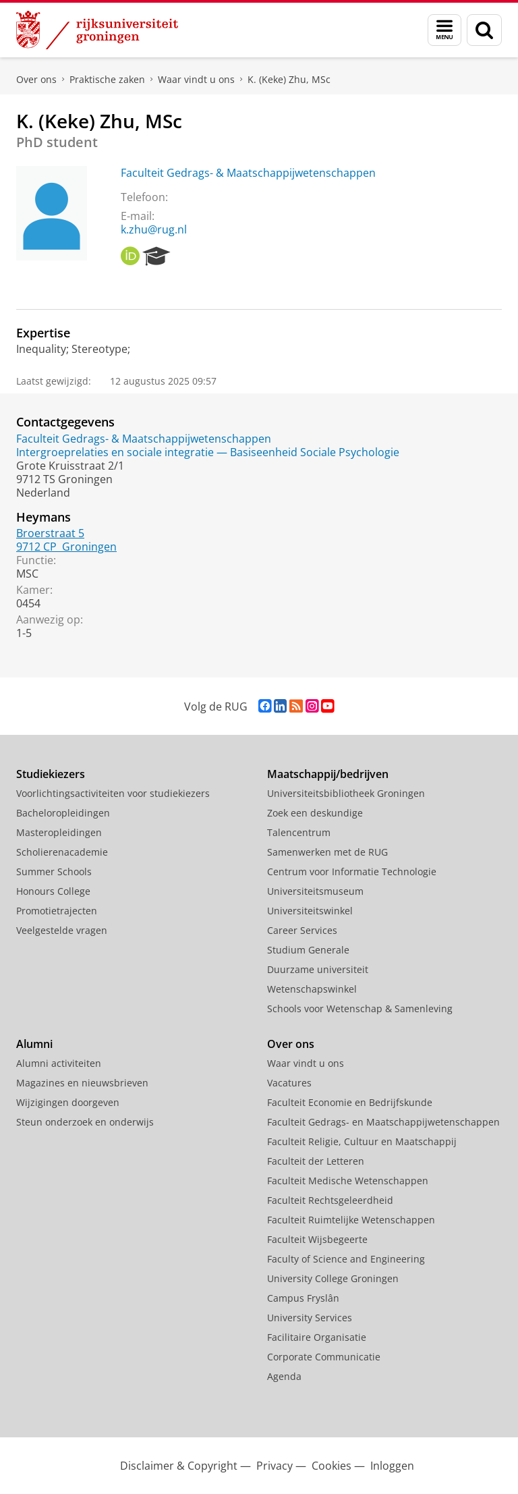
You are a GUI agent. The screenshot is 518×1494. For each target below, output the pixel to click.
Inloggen (392, 1465)
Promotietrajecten (56, 910)
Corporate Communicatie (323, 1356)
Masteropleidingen (59, 832)
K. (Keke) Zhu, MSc (289, 79)
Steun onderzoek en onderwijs (85, 1121)
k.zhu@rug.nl (154, 229)
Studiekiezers (50, 774)
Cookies (331, 1465)
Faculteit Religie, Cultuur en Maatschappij (362, 1141)
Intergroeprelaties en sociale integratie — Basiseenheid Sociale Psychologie (207, 452)
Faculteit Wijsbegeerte (317, 1239)
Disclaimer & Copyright (178, 1465)
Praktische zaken (107, 79)
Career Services (302, 930)
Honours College (53, 891)
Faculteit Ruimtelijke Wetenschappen (351, 1219)
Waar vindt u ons (196, 79)
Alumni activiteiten (58, 1063)
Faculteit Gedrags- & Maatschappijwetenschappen (248, 172)
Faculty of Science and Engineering (346, 1258)
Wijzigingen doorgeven (67, 1102)
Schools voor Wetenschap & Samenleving (360, 1008)
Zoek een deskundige (315, 812)
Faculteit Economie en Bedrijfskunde (349, 1102)
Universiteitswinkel (310, 910)
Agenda (284, 1376)
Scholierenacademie (62, 852)
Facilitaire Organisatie (316, 1337)
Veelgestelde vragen (61, 930)
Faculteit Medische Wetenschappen (347, 1180)
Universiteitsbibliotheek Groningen (346, 793)
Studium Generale (308, 949)
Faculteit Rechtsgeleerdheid (330, 1200)
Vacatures (289, 1082)
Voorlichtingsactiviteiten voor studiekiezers (113, 793)
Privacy (274, 1465)
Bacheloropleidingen (63, 812)
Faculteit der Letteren (315, 1161)
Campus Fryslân (303, 1298)
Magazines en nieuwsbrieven (82, 1082)
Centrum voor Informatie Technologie (351, 871)
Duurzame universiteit (317, 969)
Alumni (34, 1044)
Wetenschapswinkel (312, 989)
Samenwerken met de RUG (327, 852)
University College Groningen (333, 1278)
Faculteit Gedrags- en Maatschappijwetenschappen (383, 1121)
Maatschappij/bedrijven (327, 774)
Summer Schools (54, 871)
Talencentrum (298, 832)
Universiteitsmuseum (315, 891)
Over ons (36, 79)
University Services (309, 1317)
